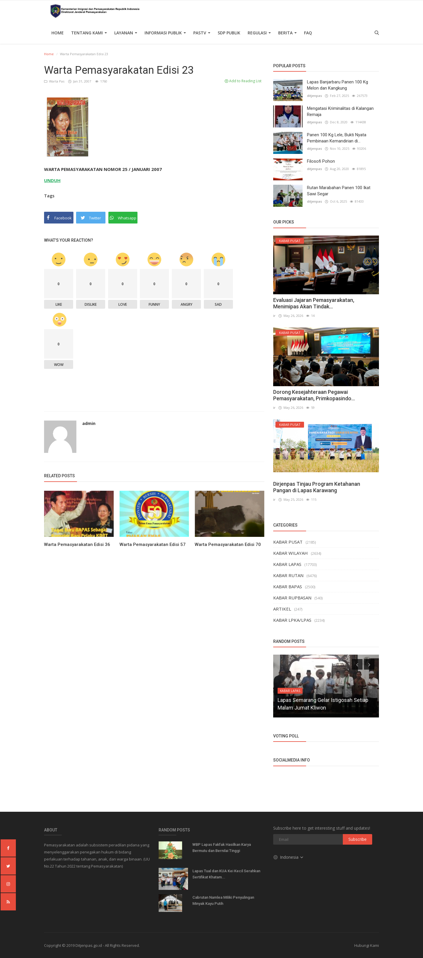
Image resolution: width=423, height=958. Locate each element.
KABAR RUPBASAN (292, 598)
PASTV (201, 33)
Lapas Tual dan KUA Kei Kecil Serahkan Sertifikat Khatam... (226, 874)
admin (88, 423)
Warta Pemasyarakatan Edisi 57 (153, 544)
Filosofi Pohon (321, 161)
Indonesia (288, 857)
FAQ (308, 33)
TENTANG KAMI (89, 33)
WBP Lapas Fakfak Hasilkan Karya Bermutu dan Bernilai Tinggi (221, 847)
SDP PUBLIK (229, 33)
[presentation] (357, 664)
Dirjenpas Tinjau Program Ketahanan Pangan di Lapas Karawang (316, 487)
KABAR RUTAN (288, 575)
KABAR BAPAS (287, 586)
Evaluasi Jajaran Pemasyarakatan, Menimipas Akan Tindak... (313, 303)
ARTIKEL (282, 609)
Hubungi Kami (366, 945)
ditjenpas (314, 95)
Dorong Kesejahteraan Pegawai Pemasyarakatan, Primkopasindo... (314, 395)
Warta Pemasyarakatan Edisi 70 (228, 544)
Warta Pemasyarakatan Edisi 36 (77, 544)
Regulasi (259, 33)
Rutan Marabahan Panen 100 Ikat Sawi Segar (338, 190)
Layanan (125, 33)
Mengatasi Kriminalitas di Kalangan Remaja (340, 111)
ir (274, 315)
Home (57, 33)
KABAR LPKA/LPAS (292, 620)
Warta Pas (54, 81)
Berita (287, 33)
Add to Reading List (243, 80)
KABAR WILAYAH (290, 553)
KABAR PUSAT (288, 542)
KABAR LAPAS (287, 564)
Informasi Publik (165, 33)
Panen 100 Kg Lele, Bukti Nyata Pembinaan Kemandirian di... (336, 138)
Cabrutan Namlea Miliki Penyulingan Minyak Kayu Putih (223, 900)
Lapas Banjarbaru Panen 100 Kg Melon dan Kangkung (337, 85)
